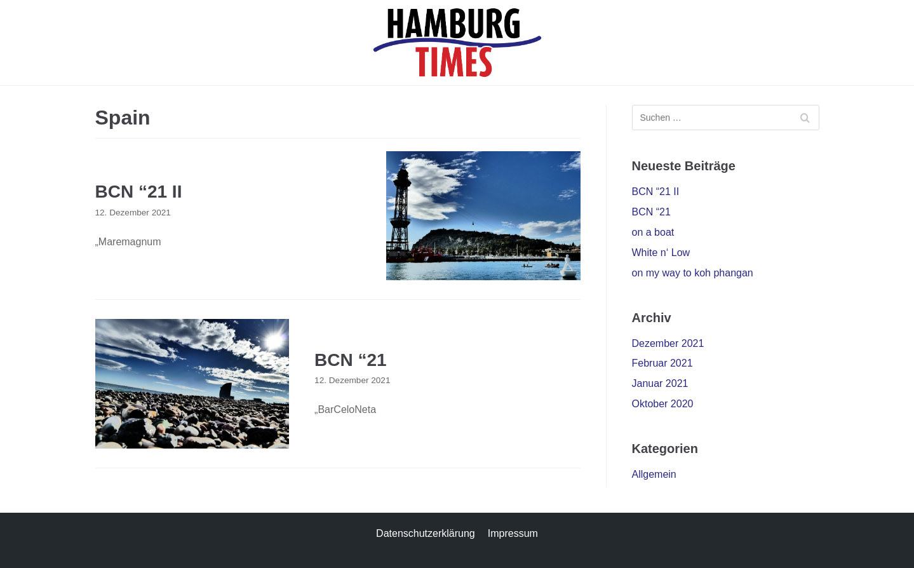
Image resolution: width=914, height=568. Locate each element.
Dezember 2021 (668, 343)
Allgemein (654, 474)
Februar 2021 (662, 363)
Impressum (513, 533)
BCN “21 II (138, 191)
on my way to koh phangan (692, 272)
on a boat (653, 232)
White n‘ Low (661, 252)
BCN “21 (350, 360)
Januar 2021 (660, 383)
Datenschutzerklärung (425, 533)
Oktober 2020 (663, 403)
